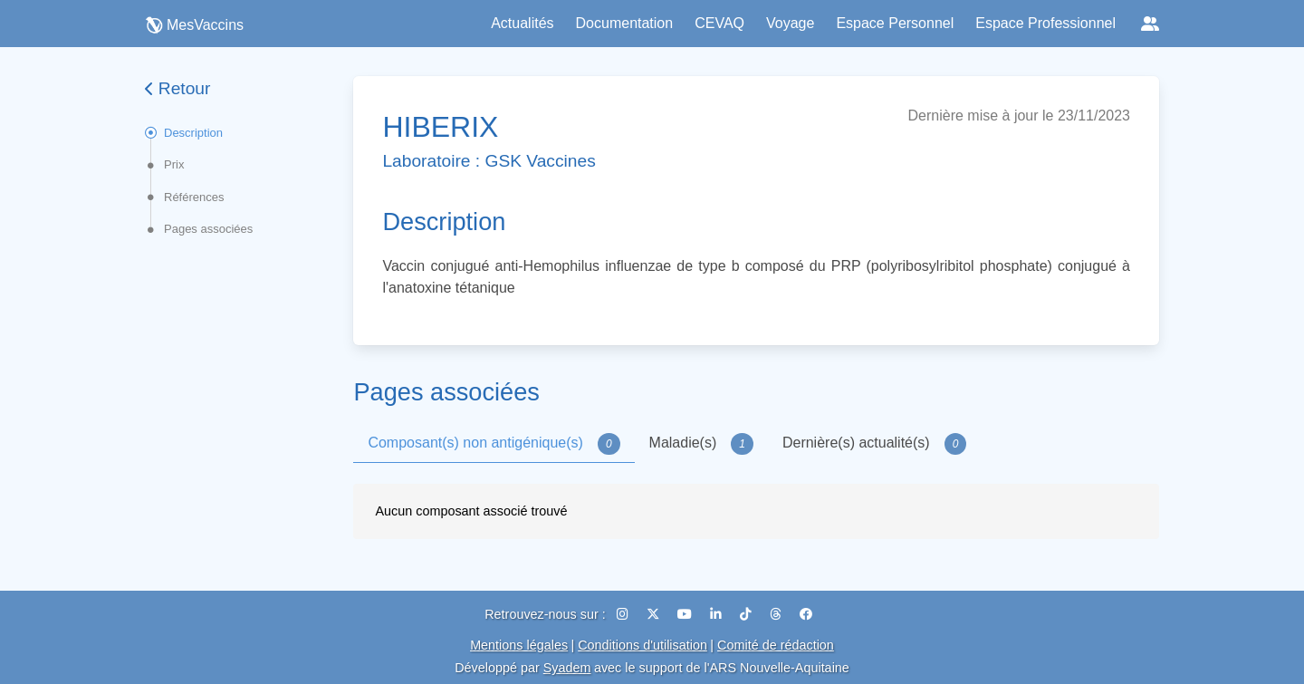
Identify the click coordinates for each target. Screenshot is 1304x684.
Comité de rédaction (775, 645)
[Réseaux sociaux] (1150, 23)
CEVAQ (719, 23)
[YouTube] (686, 614)
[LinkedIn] (718, 614)
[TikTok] (747, 614)
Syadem (567, 667)
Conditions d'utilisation (642, 645)
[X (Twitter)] (654, 614)
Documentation (625, 23)
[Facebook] (806, 614)
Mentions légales (519, 645)
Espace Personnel (895, 23)
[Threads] (777, 614)
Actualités (522, 23)
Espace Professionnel (1045, 23)
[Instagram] (624, 614)
